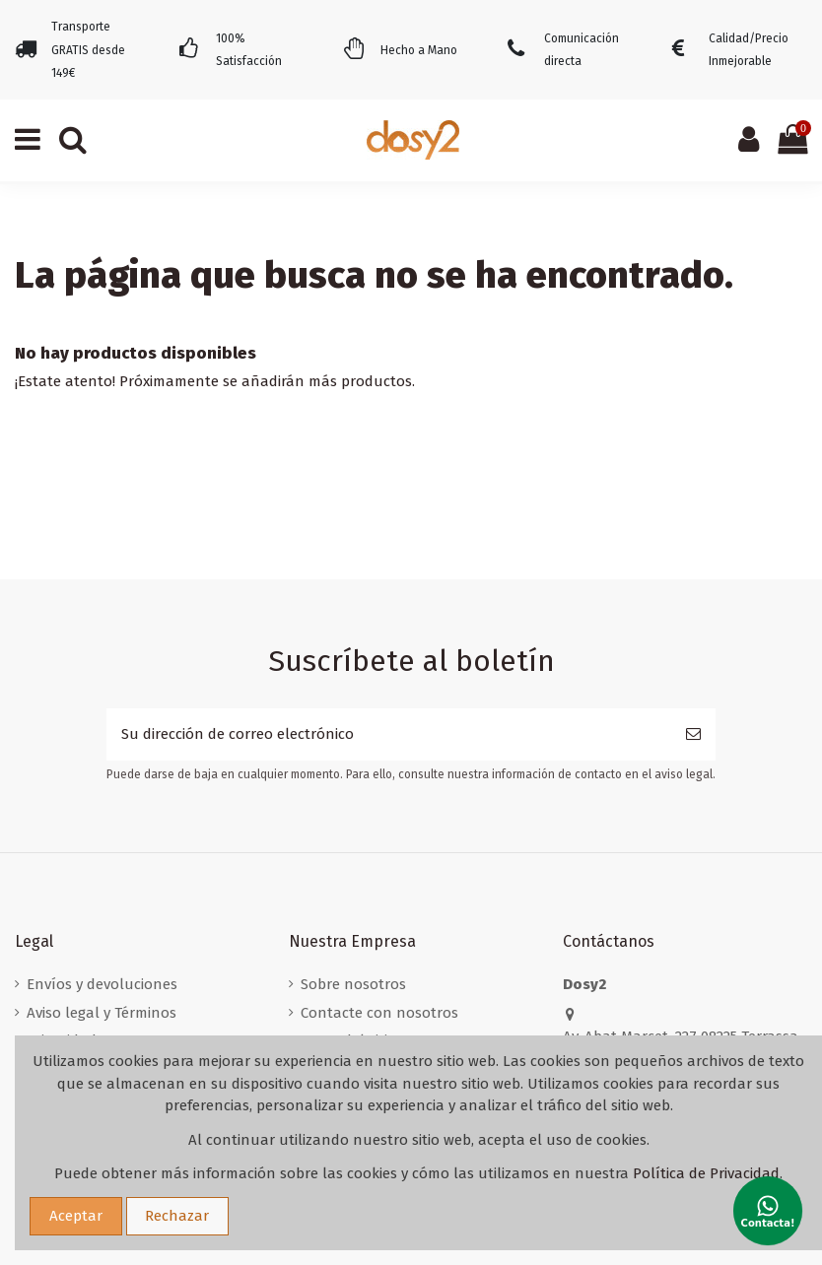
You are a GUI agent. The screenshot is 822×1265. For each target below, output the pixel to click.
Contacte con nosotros (379, 1013)
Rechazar (177, 1216)
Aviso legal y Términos (101, 1013)
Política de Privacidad (706, 1173)
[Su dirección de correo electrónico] (388, 734)
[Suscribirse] (693, 734)
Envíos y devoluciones (102, 984)
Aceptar (76, 1216)
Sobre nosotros (353, 984)
